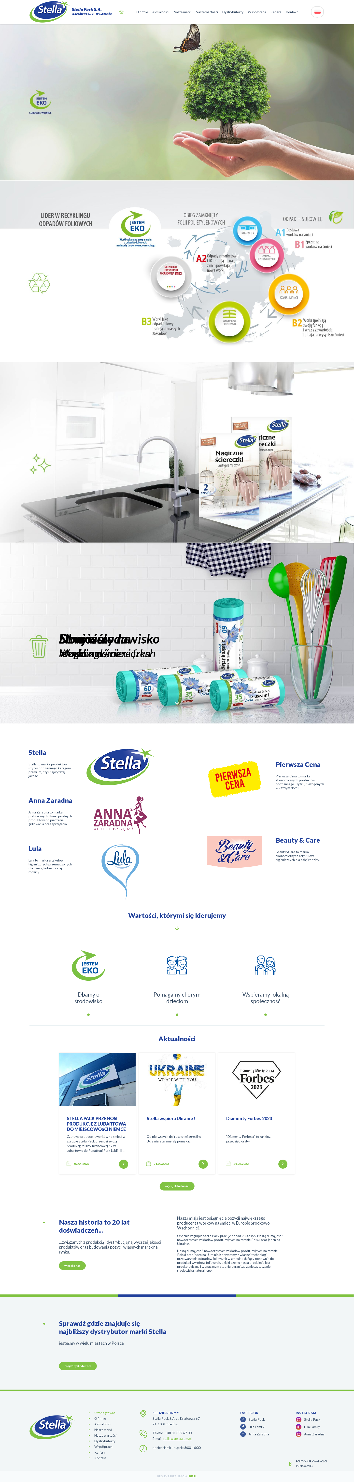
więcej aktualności (177, 1186)
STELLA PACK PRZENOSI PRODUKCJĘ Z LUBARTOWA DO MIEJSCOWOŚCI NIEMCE (96, 1124)
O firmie (142, 12)
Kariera (275, 12)
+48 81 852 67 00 (178, 1433)
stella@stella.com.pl (177, 1439)
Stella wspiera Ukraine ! (171, 1118)
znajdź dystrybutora (77, 1366)
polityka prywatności (311, 1461)
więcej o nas (72, 1265)
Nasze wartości (207, 12)
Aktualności (160, 12)
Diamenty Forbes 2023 (249, 1118)
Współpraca (257, 12)
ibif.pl (192, 1476)
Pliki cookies (304, 1465)
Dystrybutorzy (232, 12)
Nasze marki (182, 12)
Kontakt (292, 12)
